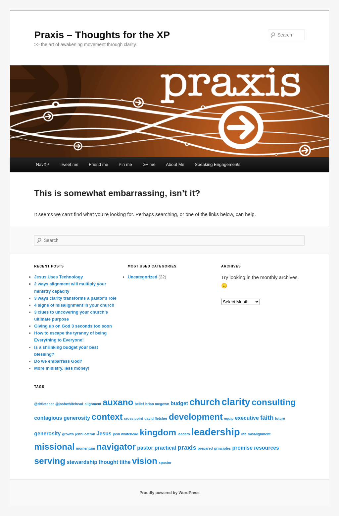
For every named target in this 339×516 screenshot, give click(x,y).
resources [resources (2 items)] (266, 448)
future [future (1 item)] (280, 418)
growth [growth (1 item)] (68, 434)
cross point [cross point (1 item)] (133, 418)
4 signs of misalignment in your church (74, 305)
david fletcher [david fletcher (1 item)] (155, 418)
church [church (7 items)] (204, 402)
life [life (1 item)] (243, 434)
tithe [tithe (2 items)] (125, 462)
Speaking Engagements (217, 164)
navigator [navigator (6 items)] (116, 447)
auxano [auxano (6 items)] (118, 402)
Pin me (125, 164)
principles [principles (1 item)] (222, 448)
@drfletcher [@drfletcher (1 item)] (44, 404)
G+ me (148, 164)
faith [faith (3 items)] (267, 417)
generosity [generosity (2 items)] (47, 433)
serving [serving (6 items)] (49, 461)
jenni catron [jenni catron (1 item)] (85, 434)
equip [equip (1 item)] (228, 418)
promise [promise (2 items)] (242, 448)
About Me (175, 164)
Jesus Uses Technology (58, 276)
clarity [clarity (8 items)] (235, 401)
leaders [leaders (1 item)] (183, 434)
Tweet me (69, 164)
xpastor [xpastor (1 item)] (165, 463)
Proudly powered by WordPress (169, 492)
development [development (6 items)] (196, 417)
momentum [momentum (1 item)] (85, 448)
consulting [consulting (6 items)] (274, 402)
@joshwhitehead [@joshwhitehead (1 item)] (69, 404)
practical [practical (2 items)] (165, 448)
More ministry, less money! (61, 368)
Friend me (98, 164)
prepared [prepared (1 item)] (205, 448)
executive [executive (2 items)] (247, 418)
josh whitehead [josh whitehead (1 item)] (125, 434)
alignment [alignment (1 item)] (93, 404)
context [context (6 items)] (106, 417)
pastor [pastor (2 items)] (145, 448)
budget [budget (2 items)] (179, 403)
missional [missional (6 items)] (54, 447)
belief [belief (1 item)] (139, 404)
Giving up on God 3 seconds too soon (73, 326)
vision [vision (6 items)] (144, 461)
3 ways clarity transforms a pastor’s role (75, 298)
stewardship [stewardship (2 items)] (82, 462)
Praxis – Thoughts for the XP (102, 34)
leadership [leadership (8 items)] (215, 431)
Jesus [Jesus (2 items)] (104, 433)
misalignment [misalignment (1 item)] (259, 434)
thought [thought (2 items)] (108, 462)
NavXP (42, 164)
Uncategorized (143, 276)
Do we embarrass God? (58, 361)
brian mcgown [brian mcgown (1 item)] (157, 404)
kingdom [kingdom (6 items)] (158, 432)
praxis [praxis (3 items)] (186, 447)
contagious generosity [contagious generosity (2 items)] (62, 418)
